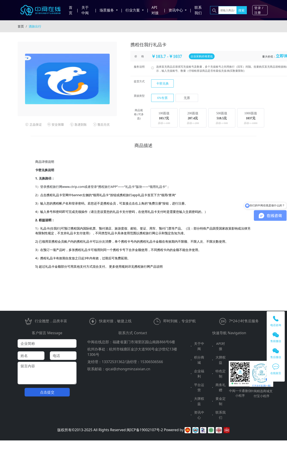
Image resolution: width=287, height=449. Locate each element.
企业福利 (199, 373)
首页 (70, 10)
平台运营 (199, 387)
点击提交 (47, 392)
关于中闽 (85, 10)
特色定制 (220, 373)
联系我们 (198, 10)
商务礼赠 (220, 387)
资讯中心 (199, 415)
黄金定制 (220, 401)
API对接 (155, 10)
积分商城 (199, 360)
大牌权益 (220, 360)
